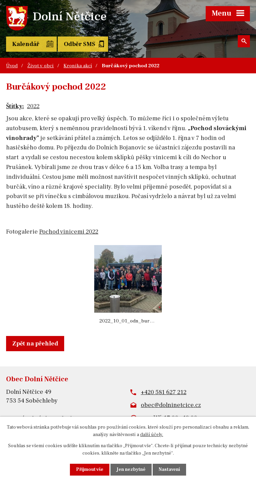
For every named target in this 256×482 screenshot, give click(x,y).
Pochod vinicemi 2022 (68, 232)
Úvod (12, 65)
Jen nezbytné (131, 469)
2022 (33, 106)
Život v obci (40, 65)
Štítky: (15, 106)
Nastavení (169, 469)
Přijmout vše (89, 469)
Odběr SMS (79, 44)
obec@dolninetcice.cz (171, 405)
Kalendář (25, 44)
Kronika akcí (77, 65)
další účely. (151, 435)
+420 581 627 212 (163, 392)
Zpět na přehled (35, 343)
